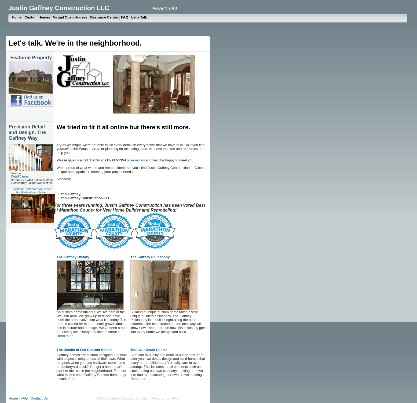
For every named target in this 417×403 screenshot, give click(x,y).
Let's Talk (139, 17)
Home (16, 17)
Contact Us (40, 398)
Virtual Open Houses (70, 17)
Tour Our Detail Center (148, 350)
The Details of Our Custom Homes (84, 350)
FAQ (124, 17)
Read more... (66, 336)
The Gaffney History (73, 257)
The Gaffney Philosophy (150, 257)
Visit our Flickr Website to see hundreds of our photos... (32, 205)
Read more (155, 328)
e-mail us (138, 160)
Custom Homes (37, 17)
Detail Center (19, 176)
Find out (120, 371)
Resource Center (104, 17)
